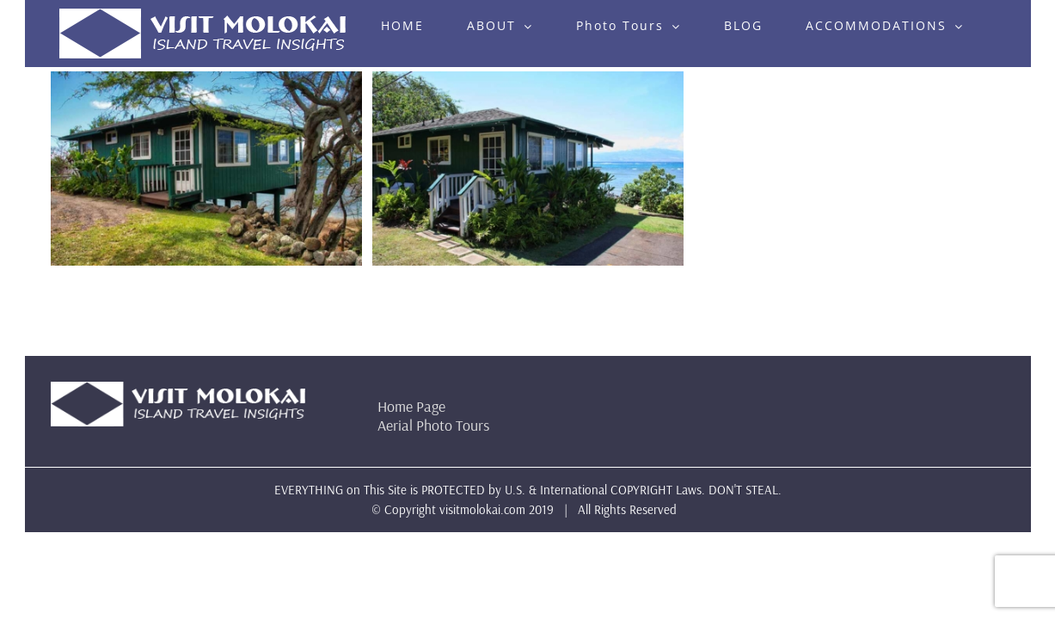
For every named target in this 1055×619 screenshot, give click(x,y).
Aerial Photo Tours (433, 425)
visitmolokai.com (482, 509)
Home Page (411, 406)
